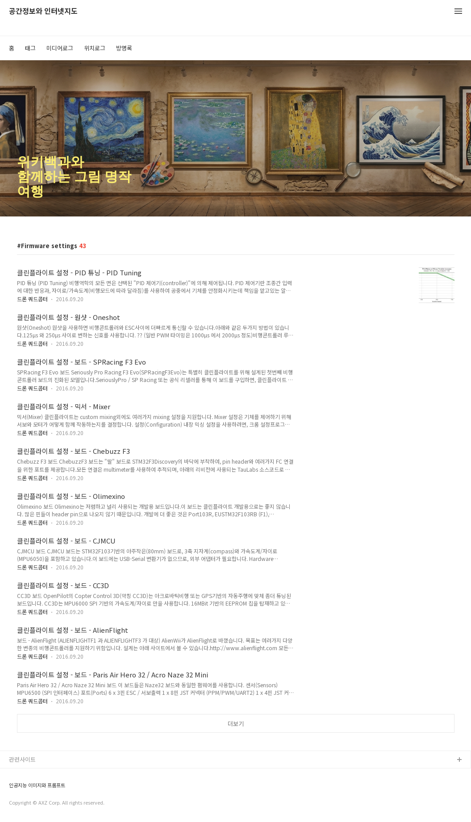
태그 (30, 48)
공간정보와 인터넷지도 (43, 11)
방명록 (124, 48)
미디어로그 (59, 48)
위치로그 (94, 48)
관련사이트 (22, 759)
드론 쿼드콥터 (32, 299)
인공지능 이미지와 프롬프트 (37, 785)
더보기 (236, 723)
